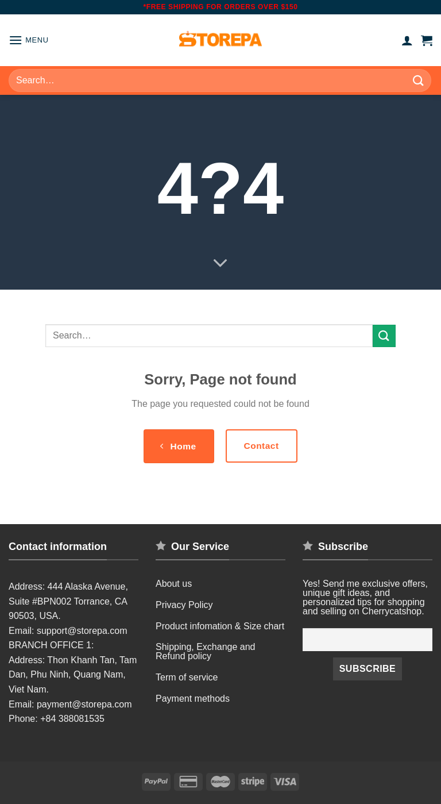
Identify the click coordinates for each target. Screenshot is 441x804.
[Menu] (29, 40)
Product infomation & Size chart (220, 626)
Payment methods (193, 698)
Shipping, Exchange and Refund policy (205, 651)
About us (174, 583)
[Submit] (418, 80)
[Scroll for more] (220, 264)
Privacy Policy (184, 605)
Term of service (187, 677)
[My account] (407, 40)
